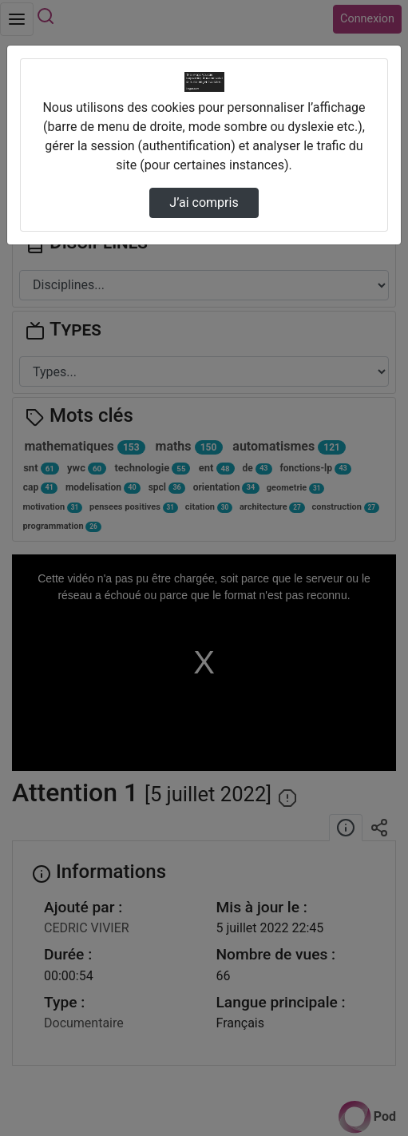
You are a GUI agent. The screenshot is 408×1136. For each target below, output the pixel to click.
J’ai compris (203, 202)
